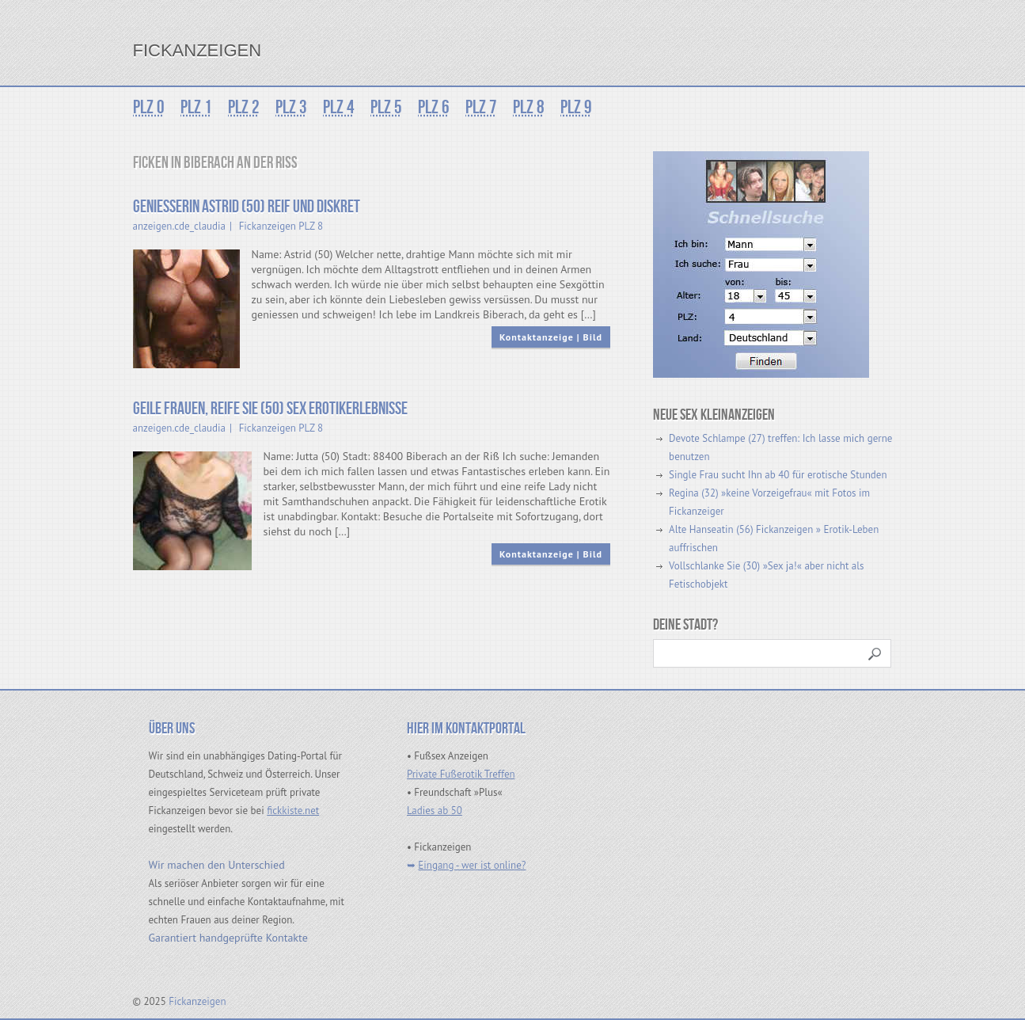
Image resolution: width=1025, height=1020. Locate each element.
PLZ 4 (339, 107)
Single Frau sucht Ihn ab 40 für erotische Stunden (777, 474)
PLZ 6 (434, 107)
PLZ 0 (149, 107)
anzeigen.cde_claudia (179, 226)
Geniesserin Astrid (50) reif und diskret (246, 207)
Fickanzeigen (197, 50)
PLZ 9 (576, 107)
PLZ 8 (529, 107)
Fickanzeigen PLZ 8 (281, 226)
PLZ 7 (481, 107)
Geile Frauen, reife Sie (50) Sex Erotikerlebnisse (270, 409)
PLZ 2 (244, 107)
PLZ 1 (196, 107)
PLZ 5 (386, 107)
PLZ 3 (291, 107)
